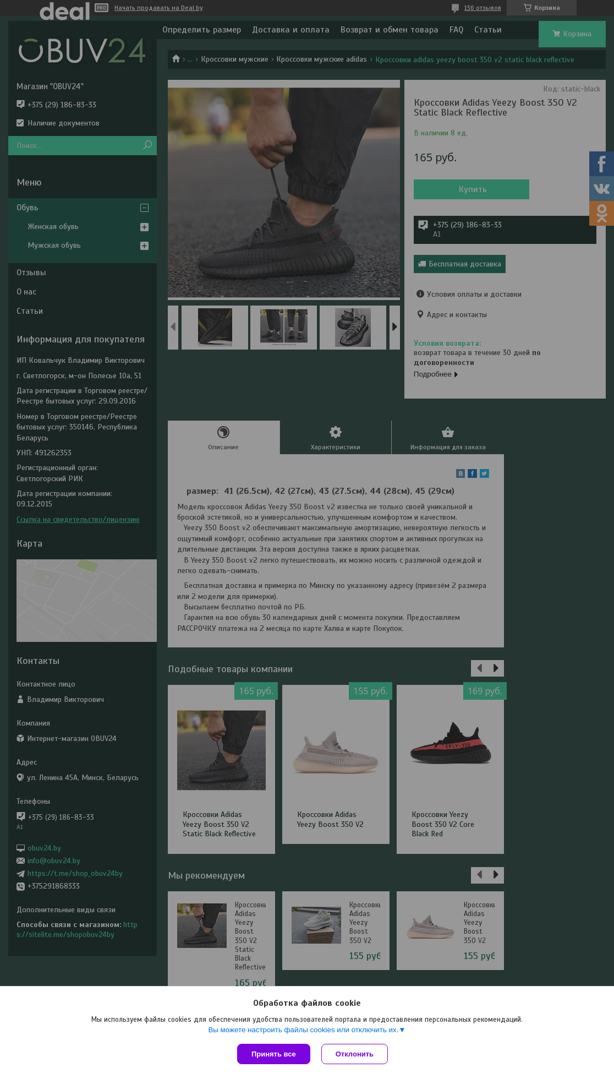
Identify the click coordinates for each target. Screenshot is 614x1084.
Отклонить (355, 1054)
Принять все (273, 1054)
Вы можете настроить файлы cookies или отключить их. (303, 1030)
